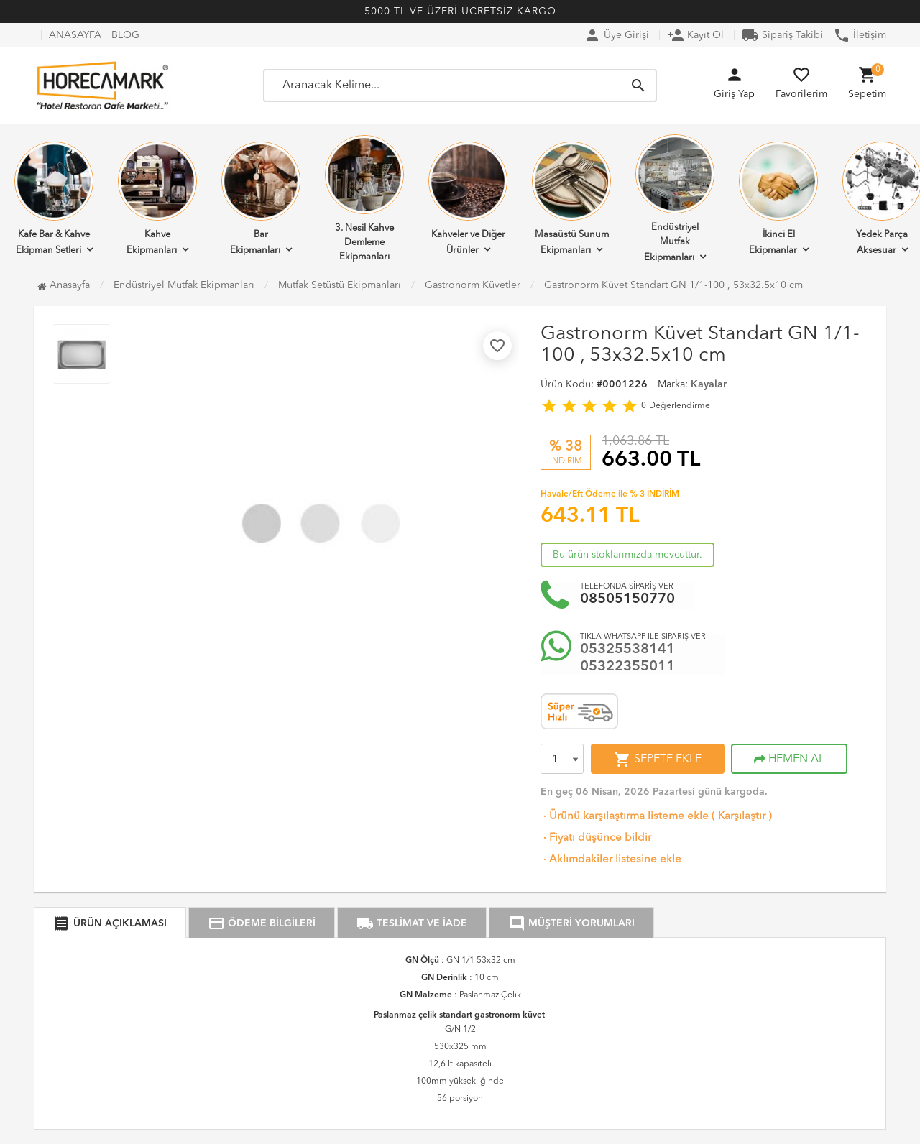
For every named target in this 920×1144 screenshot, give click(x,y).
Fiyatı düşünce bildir (595, 838)
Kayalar (709, 384)
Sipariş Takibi (782, 35)
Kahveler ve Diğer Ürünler (467, 198)
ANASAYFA (75, 35)
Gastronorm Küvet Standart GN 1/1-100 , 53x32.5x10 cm (673, 285)
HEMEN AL (789, 759)
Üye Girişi (616, 35)
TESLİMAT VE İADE (411, 923)
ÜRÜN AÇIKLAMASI (110, 923)
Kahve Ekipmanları (157, 198)
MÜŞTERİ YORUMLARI (571, 923)
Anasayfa (63, 285)
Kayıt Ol (695, 35)
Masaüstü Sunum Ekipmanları (571, 198)
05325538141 (627, 649)
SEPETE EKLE (658, 759)
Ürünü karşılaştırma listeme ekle (624, 816)
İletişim (859, 35)
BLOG (125, 35)
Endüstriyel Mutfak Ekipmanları (674, 198)
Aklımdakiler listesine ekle (610, 859)
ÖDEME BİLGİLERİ (262, 923)
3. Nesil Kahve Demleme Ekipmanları (364, 198)
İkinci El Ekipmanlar (778, 198)
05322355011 (627, 667)
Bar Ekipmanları (260, 198)
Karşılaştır (741, 816)
